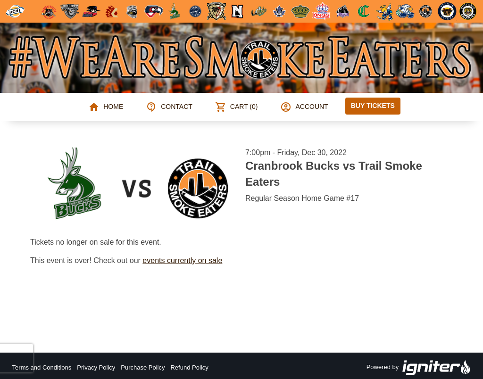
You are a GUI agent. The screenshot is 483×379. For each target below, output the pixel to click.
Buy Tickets (373, 105)
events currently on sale (182, 260)
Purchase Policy (143, 367)
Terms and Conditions (42, 367)
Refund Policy (189, 367)
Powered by (418, 367)
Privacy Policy (96, 367)
